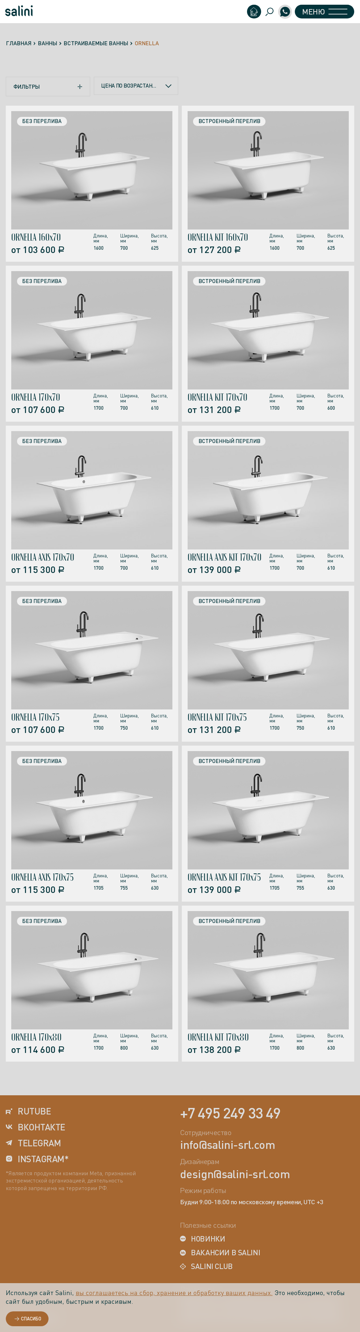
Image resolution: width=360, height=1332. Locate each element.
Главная (19, 43)
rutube (28, 1111)
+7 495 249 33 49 (230, 1113)
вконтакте (35, 1127)
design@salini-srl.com (235, 1174)
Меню (322, 12)
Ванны (47, 43)
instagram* (37, 1159)
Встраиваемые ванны (96, 43)
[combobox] (136, 86)
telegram (33, 1143)
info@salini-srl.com (227, 1145)
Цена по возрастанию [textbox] (130, 86)
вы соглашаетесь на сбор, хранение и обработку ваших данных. (174, 1293)
